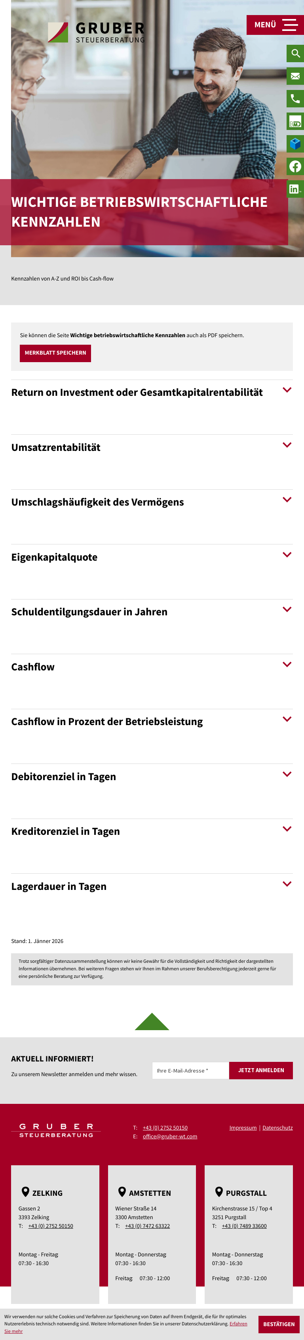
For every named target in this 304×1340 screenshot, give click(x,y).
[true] (295, 121)
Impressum (242, 1128)
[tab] (152, 405)
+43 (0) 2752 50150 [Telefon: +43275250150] (165, 1128)
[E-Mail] (190, 1070)
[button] (55, 353)
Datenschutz (277, 1128)
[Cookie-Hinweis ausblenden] (279, 1324)
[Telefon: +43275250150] (295, 98)
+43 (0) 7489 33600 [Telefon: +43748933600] (244, 1226)
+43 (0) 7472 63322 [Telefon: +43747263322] (147, 1226)
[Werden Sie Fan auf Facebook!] (295, 166)
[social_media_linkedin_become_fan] (295, 189)
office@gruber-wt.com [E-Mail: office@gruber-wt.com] (170, 1136)
